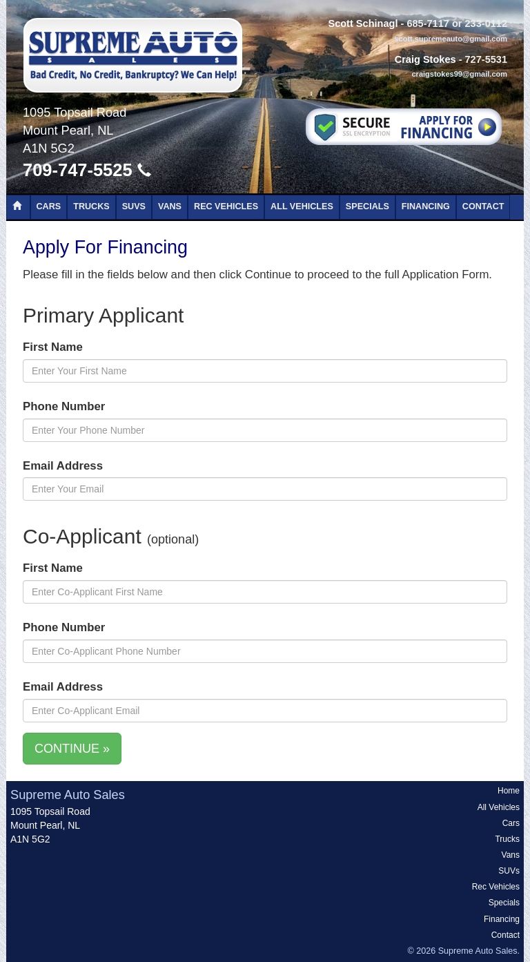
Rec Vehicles (226, 206)
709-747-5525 (87, 170)
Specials (367, 206)
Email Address (63, 465)
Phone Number (64, 406)
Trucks (91, 206)
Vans (169, 206)
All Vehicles (302, 206)
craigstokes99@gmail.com (459, 74)
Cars (49, 206)
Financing (426, 206)
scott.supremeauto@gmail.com (450, 39)
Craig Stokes (425, 59)
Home (509, 791)
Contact (483, 206)
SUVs (134, 206)
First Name (53, 347)
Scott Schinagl (363, 23)
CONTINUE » (72, 749)
